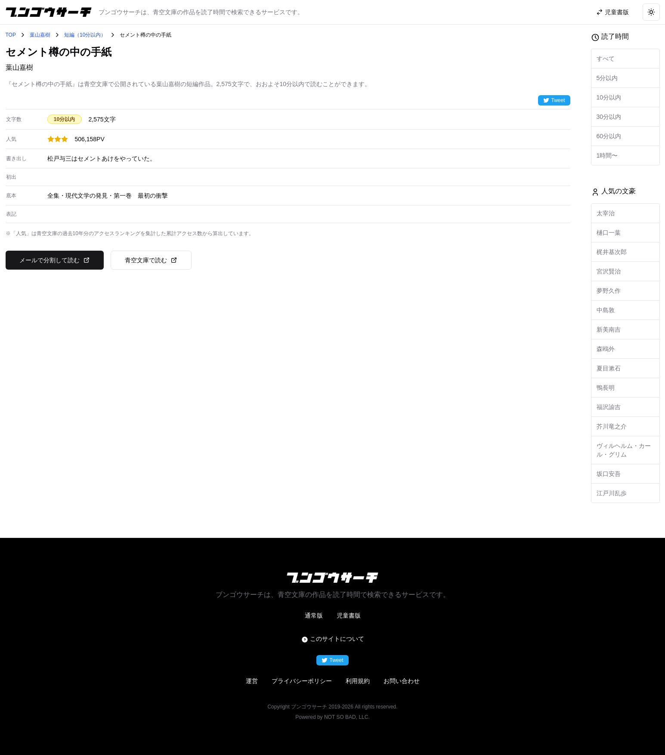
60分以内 (609, 136)
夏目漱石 (609, 368)
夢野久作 (609, 290)
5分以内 (607, 78)
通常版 (314, 615)
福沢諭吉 (609, 407)
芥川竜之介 (612, 426)
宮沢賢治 (609, 271)
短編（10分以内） (85, 35)
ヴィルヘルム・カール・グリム (624, 450)
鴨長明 (606, 387)
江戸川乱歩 (612, 493)
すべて (606, 58)
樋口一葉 (609, 232)
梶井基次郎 (612, 252)
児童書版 (349, 615)
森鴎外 (606, 348)
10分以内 (609, 97)
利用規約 (358, 680)
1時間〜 (607, 155)
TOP (11, 35)
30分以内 (609, 116)
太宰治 (606, 213)
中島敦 (606, 310)
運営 (252, 680)
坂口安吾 (609, 473)
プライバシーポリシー (302, 680)
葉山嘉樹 (40, 35)
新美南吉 (609, 329)
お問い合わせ (402, 680)
